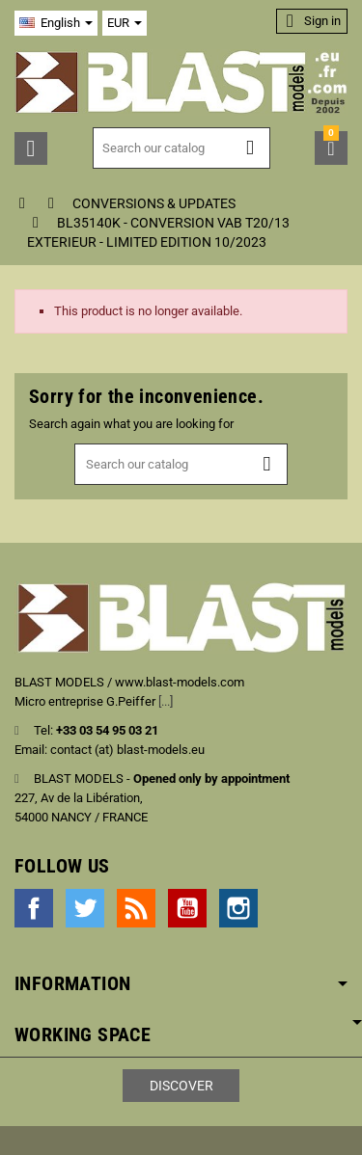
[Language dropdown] (55, 23)
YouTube (187, 908)
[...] (165, 701)
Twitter (85, 908)
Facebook (33, 908)
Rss (136, 908)
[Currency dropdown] (124, 23)
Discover (181, 1085)
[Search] (182, 148)
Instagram (238, 908)
